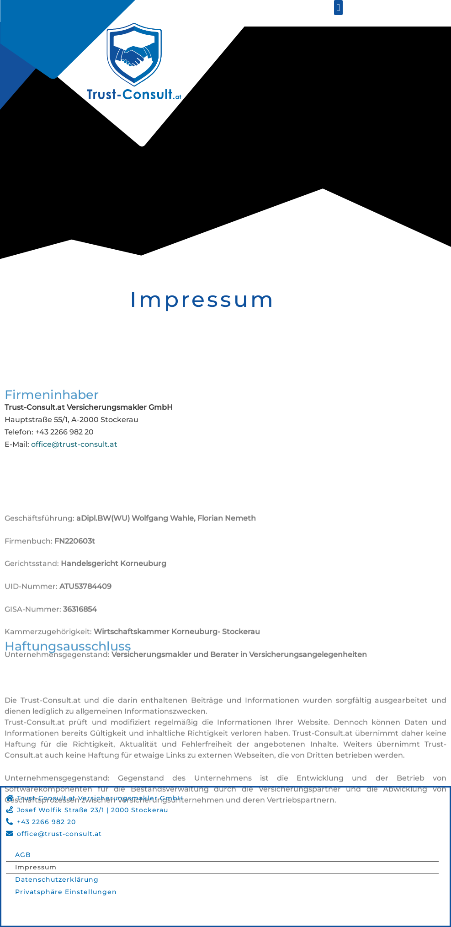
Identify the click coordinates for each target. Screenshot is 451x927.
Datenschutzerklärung (57, 879)
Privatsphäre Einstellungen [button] (66, 892)
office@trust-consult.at (74, 444)
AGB (23, 855)
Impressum (36, 867)
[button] (338, 7)
